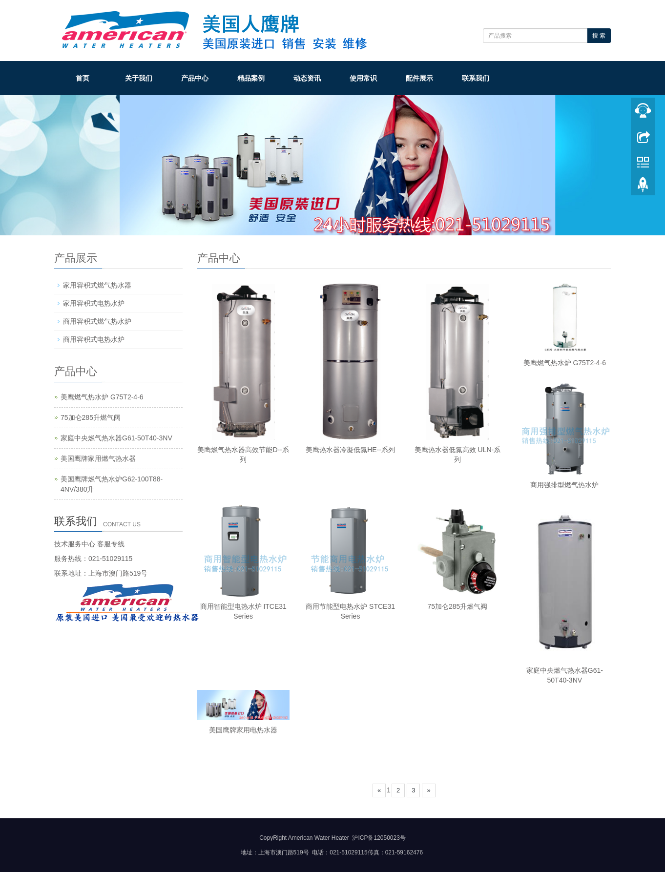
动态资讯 (307, 78)
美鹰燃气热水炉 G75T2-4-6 (564, 363)
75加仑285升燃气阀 (457, 606)
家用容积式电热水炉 (94, 303)
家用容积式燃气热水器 (97, 285)
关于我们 (138, 78)
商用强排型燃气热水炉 (564, 485)
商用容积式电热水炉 (94, 339)
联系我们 (475, 78)
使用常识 (363, 78)
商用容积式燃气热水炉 (97, 321)
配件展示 (419, 78)
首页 (82, 78)
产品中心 (194, 78)
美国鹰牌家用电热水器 (243, 730)
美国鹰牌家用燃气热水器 (98, 458)
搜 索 (598, 35)
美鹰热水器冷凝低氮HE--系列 (350, 450)
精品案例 (251, 78)
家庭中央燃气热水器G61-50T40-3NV (116, 438)
